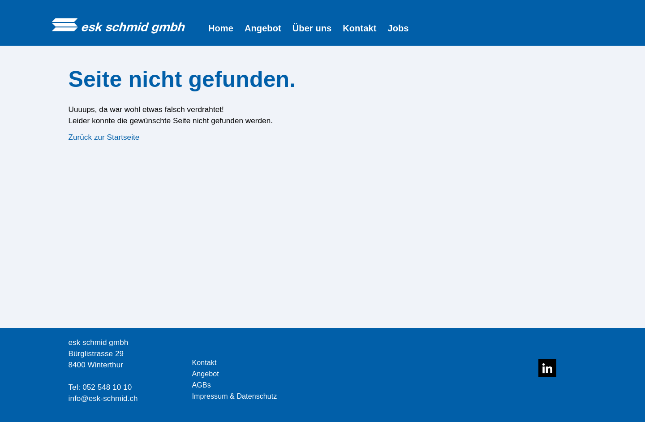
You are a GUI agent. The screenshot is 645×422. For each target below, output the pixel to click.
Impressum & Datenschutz (234, 396)
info (75, 398)
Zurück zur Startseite (104, 137)
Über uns (311, 28)
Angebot (263, 28)
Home (220, 28)
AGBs (201, 385)
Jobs (397, 28)
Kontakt (359, 28)
